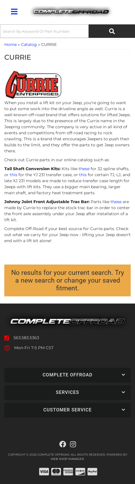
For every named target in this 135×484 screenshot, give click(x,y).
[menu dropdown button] (14, 11)
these (84, 168)
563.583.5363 (26, 337)
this (13, 174)
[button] (67, 31)
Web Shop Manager (67, 459)
